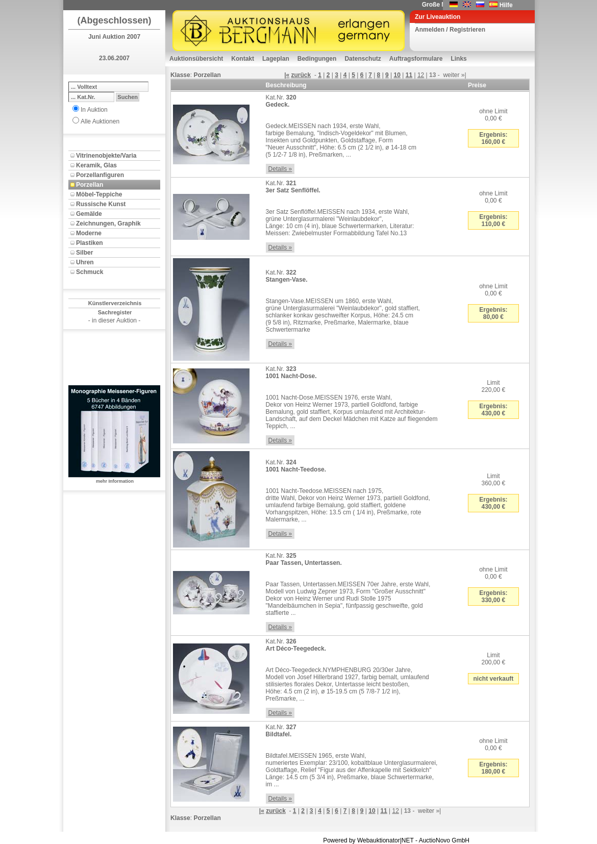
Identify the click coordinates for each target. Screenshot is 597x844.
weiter (451, 75)
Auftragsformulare (416, 58)
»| (463, 75)
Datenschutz (362, 58)
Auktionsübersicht (196, 58)
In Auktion (94, 109)
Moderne (89, 233)
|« (286, 75)
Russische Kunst (101, 204)
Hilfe (506, 5)
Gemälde (89, 213)
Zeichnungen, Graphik (108, 223)
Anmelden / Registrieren (450, 29)
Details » (280, 168)
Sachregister (115, 312)
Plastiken (89, 242)
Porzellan (89, 184)
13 (432, 75)
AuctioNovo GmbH (444, 840)
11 (409, 75)
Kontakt (242, 58)
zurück (301, 75)
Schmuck (89, 272)
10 (397, 75)
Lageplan (275, 58)
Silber (84, 252)
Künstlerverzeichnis (115, 303)
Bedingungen (317, 58)
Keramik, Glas (96, 165)
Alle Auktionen (100, 121)
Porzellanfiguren (100, 175)
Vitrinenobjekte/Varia (106, 155)
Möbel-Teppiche (99, 194)
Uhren (85, 262)
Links (458, 58)
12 (420, 75)
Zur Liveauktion (437, 16)
